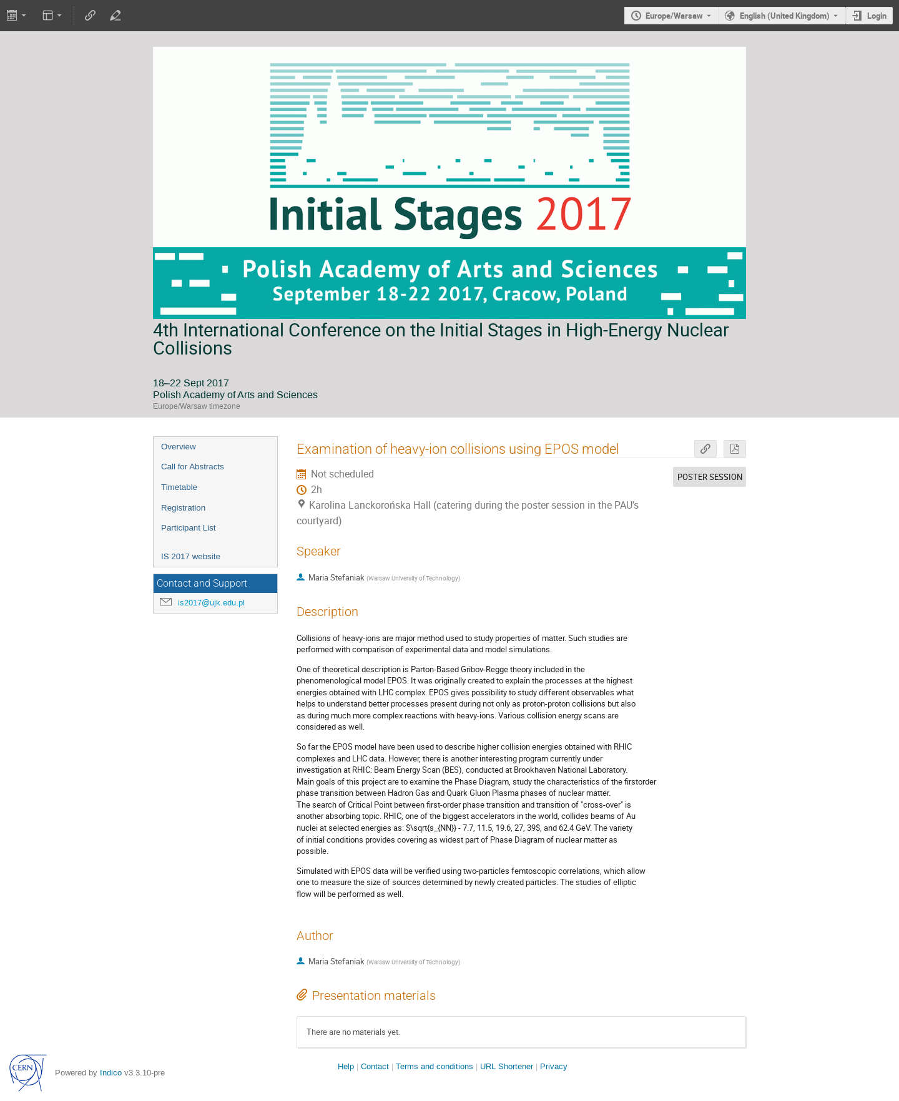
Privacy (553, 1066)
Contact (375, 1066)
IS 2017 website (190, 556)
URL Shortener (506, 1066)
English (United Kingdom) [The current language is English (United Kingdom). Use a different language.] (785, 15)
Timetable (179, 487)
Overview (178, 446)
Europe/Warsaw (674, 15)
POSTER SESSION (709, 476)
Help (346, 1066)
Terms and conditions (434, 1066)
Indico (111, 1072)
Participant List (188, 527)
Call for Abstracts (192, 466)
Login (877, 15)
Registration (183, 507)
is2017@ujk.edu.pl (211, 602)
